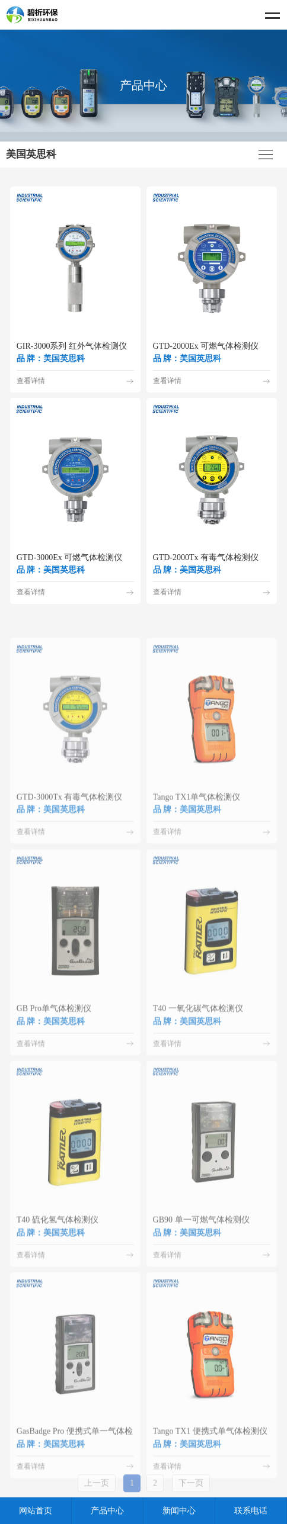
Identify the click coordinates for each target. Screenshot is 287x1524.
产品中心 (107, 1510)
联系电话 (250, 1510)
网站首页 (35, 1510)
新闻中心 (179, 1510)
